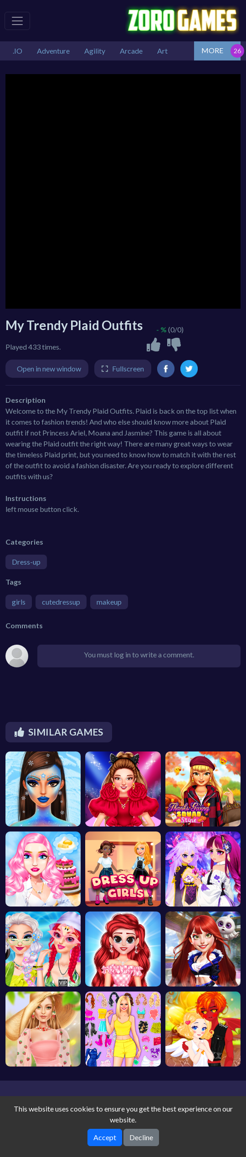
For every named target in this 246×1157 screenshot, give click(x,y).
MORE (212, 50)
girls (19, 601)
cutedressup (61, 601)
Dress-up (26, 561)
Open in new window (49, 368)
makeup (109, 601)
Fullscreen (128, 368)
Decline (141, 1137)
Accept (104, 1137)
